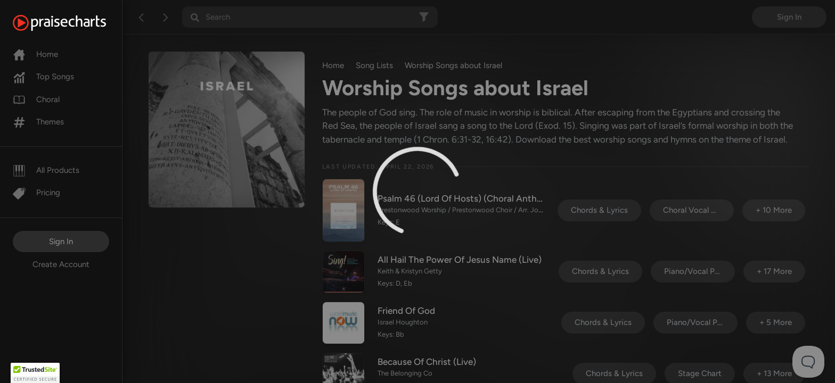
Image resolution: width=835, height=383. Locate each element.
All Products (46, 170)
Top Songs (43, 76)
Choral (36, 99)
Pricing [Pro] (36, 192)
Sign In (61, 241)
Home (35, 54)
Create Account (60, 264)
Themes (38, 122)
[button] (35, 373)
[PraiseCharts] (73, 23)
